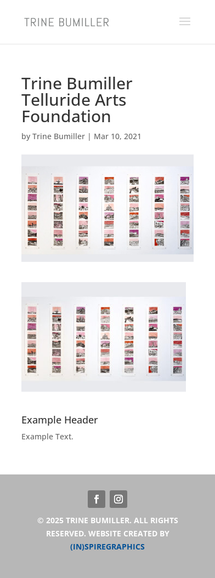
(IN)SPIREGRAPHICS (107, 546)
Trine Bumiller (58, 136)
